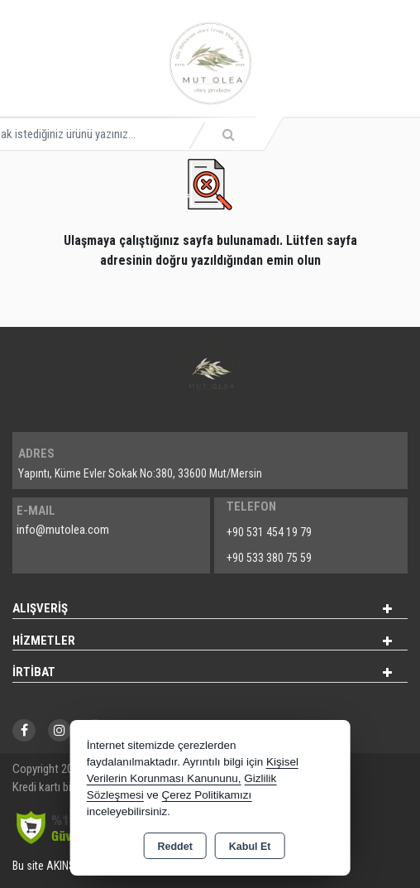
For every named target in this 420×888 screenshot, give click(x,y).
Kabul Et (250, 846)
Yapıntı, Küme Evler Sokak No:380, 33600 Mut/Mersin (140, 473)
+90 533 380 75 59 (269, 557)
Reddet (174, 846)
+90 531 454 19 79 (269, 532)
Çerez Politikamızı (206, 795)
